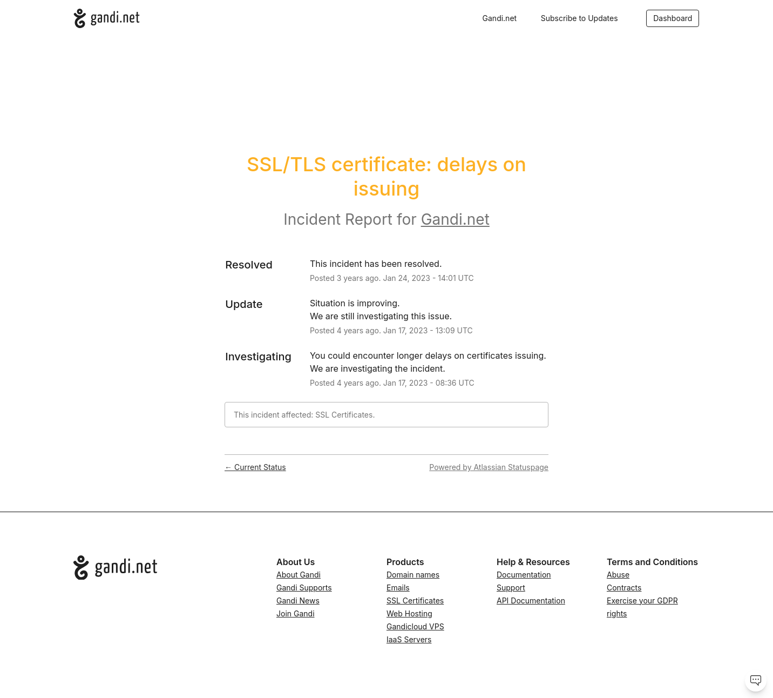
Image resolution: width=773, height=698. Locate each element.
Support (511, 587)
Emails (398, 587)
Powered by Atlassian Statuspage (488, 467)
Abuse (618, 574)
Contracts (624, 587)
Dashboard (672, 18)
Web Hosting (409, 613)
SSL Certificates (415, 600)
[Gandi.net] (106, 18)
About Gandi (298, 574)
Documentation (524, 574)
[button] (579, 18)
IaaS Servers (408, 639)
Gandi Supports (304, 587)
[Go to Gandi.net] (166, 567)
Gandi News (298, 600)
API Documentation (531, 600)
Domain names (412, 574)
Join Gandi (295, 613)
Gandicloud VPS (415, 626)
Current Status (255, 467)
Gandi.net (500, 18)
